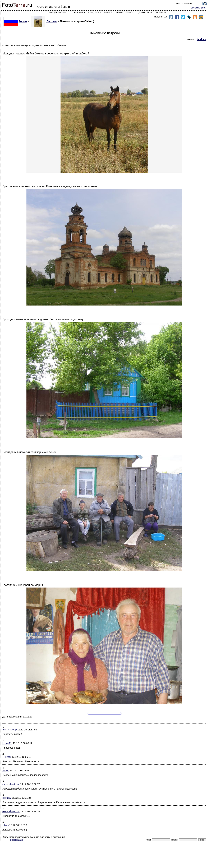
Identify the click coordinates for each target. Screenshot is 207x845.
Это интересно (124, 12)
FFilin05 (6, 756)
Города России (58, 12)
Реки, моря (94, 12)
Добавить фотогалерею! (152, 12)
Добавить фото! (198, 8)
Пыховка (44, 21)
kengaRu (7, 743)
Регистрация (16, 839)
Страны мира (77, 12)
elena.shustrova (11, 784)
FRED (5, 770)
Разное (108, 12)
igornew (6, 797)
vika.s (5, 825)
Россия (15, 21)
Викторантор (9, 729)
